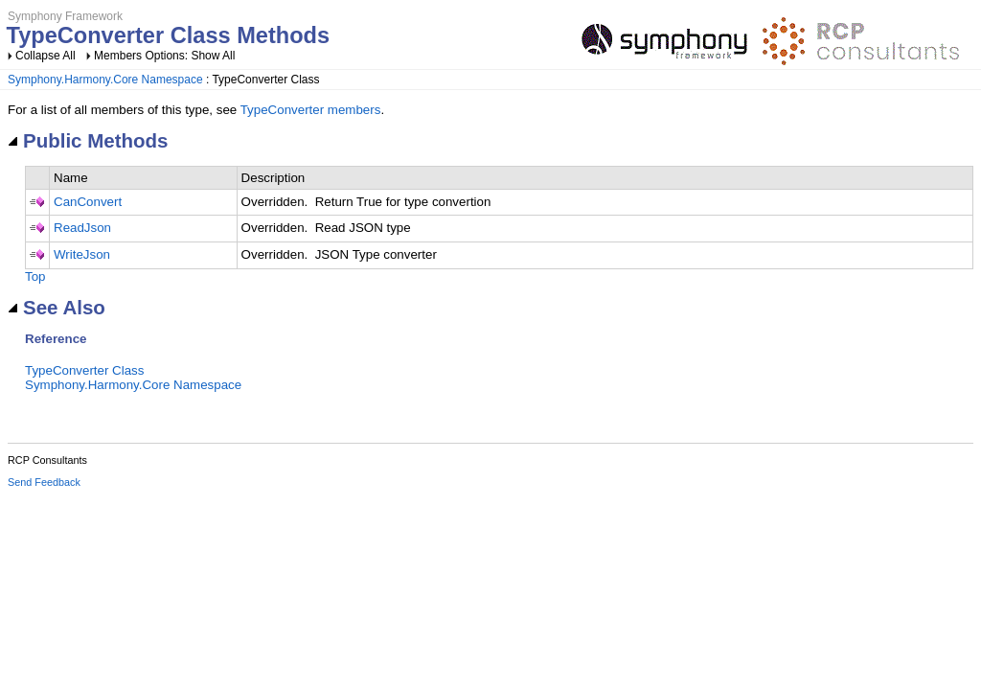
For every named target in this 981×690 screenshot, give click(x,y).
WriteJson (82, 254)
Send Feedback (44, 482)
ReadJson (82, 227)
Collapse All (45, 55)
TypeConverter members (310, 110)
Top (35, 276)
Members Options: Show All (164, 55)
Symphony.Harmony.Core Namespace (105, 79)
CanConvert (88, 202)
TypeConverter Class (84, 370)
